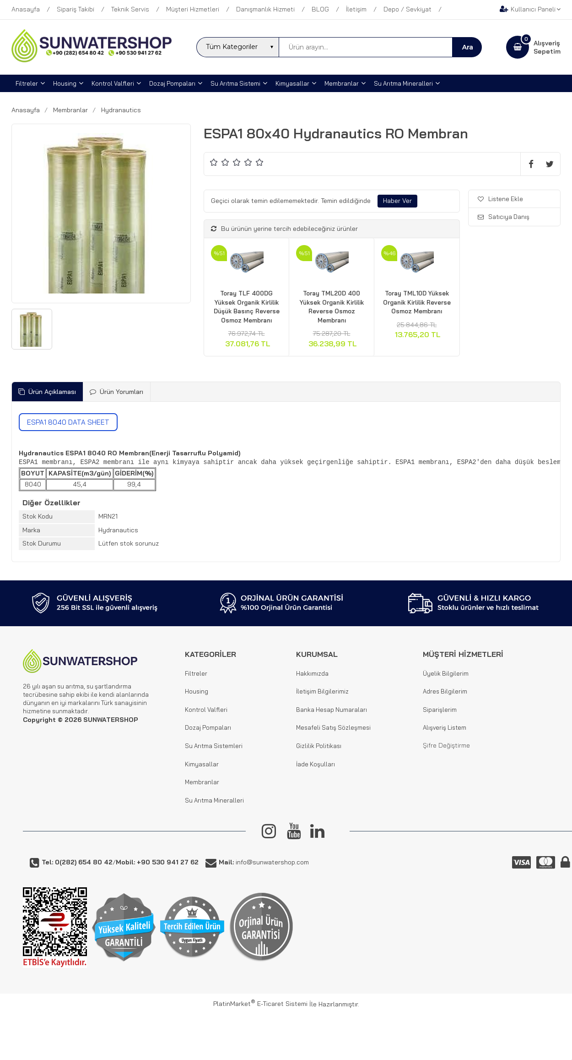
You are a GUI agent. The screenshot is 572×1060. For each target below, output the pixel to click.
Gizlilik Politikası (318, 745)
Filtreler (196, 673)
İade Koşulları (315, 764)
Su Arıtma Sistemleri (214, 745)
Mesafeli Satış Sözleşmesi (333, 727)
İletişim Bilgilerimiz (322, 691)
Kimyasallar (202, 764)
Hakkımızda (312, 673)
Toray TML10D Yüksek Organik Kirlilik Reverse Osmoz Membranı (417, 302)
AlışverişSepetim (547, 47)
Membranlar (202, 782)
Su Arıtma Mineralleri (214, 800)
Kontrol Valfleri (206, 709)
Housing (196, 691)
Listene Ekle (500, 198)
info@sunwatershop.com (264, 862)
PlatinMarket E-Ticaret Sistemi (260, 1004)
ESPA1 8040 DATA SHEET (68, 422)
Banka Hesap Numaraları (331, 709)
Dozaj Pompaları (208, 727)
